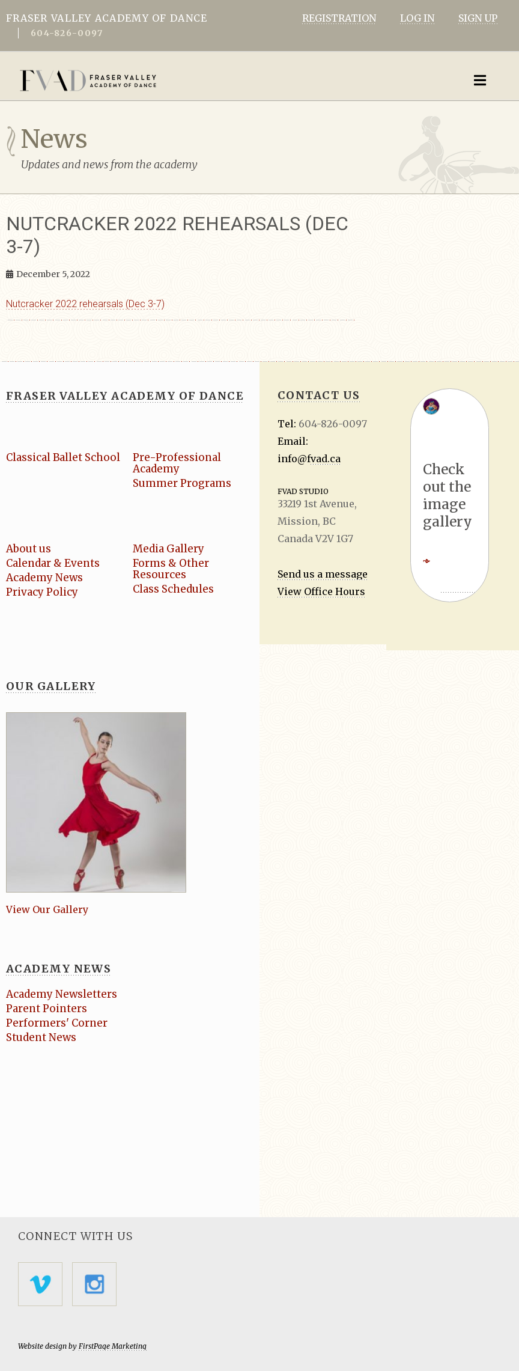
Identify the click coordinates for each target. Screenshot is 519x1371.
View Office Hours (321, 591)
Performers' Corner (57, 1023)
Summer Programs (182, 483)
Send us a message (323, 574)
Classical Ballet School (64, 457)
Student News (41, 1037)
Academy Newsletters (62, 994)
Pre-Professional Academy (177, 463)
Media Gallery (169, 548)
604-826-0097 (67, 33)
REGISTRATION (339, 18)
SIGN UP (477, 18)
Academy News (44, 577)
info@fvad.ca (309, 459)
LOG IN (417, 18)
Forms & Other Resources (171, 569)
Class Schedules (173, 589)
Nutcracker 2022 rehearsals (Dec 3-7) (85, 304)
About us (28, 548)
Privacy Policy (42, 592)
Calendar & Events (53, 563)
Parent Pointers (47, 1008)
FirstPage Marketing (113, 1346)
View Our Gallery (47, 909)
